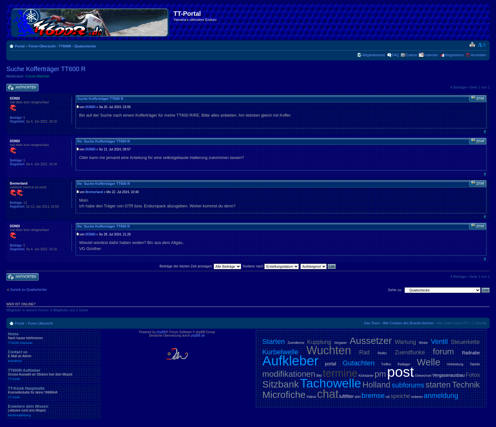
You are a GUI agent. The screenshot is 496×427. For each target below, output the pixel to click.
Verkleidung (455, 364)
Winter (423, 343)
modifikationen (289, 374)
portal (330, 363)
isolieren (417, 397)
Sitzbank (280, 384)
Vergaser (340, 343)
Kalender (431, 55)
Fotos (473, 375)
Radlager (404, 364)
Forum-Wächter (38, 76)
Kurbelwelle (280, 352)
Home (54, 338)
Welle (428, 362)
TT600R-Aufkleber (54, 374)
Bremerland (94, 192)
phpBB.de (198, 335)
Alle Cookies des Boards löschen (408, 323)
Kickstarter (366, 375)
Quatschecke (85, 46)
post (400, 372)
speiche (400, 396)
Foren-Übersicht (41, 46)
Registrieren (454, 55)
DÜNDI (90, 107)
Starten (273, 341)
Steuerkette (465, 342)
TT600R (65, 46)
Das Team (372, 323)
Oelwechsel (423, 375)
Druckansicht (472, 45)
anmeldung (441, 396)
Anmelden (479, 55)
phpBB (161, 332)
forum (443, 351)
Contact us (54, 356)
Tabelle (475, 364)
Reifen (382, 353)
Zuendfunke (410, 352)
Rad (364, 352)
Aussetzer (371, 340)
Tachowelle (330, 383)
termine (340, 373)
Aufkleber (290, 360)
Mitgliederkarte (373, 55)
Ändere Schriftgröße (482, 45)
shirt (358, 397)
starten (438, 384)
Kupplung (319, 342)
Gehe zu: (395, 290)
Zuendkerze (296, 343)
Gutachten (358, 363)
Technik (466, 384)
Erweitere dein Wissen (54, 410)
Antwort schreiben (22, 88)
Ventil (439, 341)
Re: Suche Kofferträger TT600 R (103, 141)
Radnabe (471, 352)
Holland (376, 384)
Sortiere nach (271, 266)
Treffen (386, 364)
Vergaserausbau (448, 375)
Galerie (411, 55)
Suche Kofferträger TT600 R (46, 68)
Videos (311, 397)
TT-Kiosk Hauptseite (54, 392)
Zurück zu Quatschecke (28, 289)
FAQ (395, 55)
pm (380, 374)
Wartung (405, 342)
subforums (408, 385)
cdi (388, 397)
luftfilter (346, 396)
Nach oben (485, 131)
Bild (319, 375)
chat (328, 393)
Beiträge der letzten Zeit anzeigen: (200, 266)
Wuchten (328, 350)
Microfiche (284, 394)
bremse (373, 396)
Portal (20, 46)
